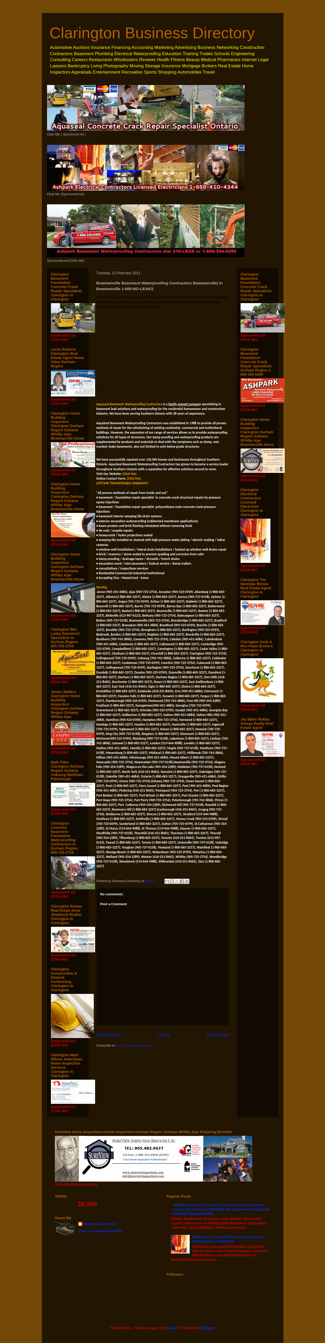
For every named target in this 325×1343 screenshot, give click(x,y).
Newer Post (108, 1035)
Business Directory (100, 1224)
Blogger (207, 1328)
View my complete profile (100, 1231)
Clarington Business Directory (152, 33)
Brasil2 (171, 1328)
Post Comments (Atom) (134, 1045)
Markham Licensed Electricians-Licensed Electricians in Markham (228, 1239)
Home (163, 1035)
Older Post (218, 1035)
